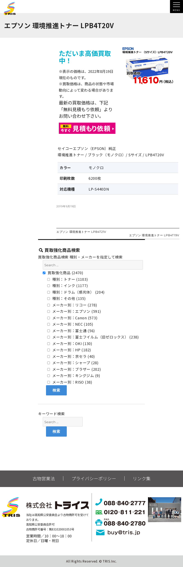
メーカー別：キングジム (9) (73, 375)
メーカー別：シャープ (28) (73, 362)
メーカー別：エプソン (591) (74, 311)
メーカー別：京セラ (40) (71, 356)
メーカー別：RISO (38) (69, 382)
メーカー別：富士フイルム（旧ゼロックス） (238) (93, 337)
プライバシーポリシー (93, 478)
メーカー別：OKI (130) (69, 343)
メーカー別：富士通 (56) (71, 330)
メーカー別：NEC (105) (70, 324)
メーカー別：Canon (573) (72, 317)
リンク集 (142, 478)
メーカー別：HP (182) (69, 349)
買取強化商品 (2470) (63, 272)
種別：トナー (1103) (67, 279)
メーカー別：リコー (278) (72, 304)
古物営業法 (44, 478)
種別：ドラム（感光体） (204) (75, 292)
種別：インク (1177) (67, 285)
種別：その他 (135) (66, 298)
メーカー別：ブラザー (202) (74, 369)
